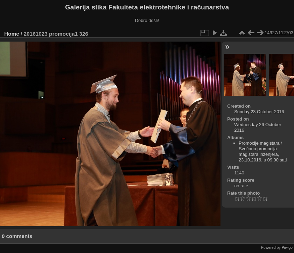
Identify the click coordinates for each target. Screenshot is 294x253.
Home (11, 34)
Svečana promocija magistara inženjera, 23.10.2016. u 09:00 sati (263, 154)
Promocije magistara (259, 143)
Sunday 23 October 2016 (259, 111)
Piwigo (287, 247)
